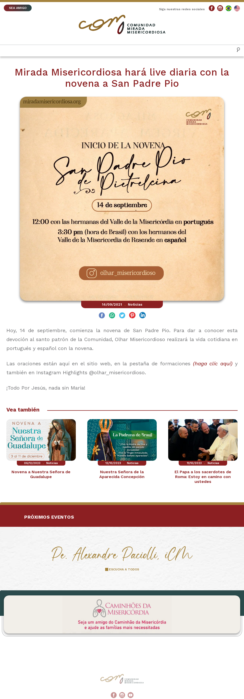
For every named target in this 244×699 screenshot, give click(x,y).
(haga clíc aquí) (213, 363)
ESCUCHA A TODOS (124, 569)
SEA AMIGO (18, 8)
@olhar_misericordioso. (117, 372)
